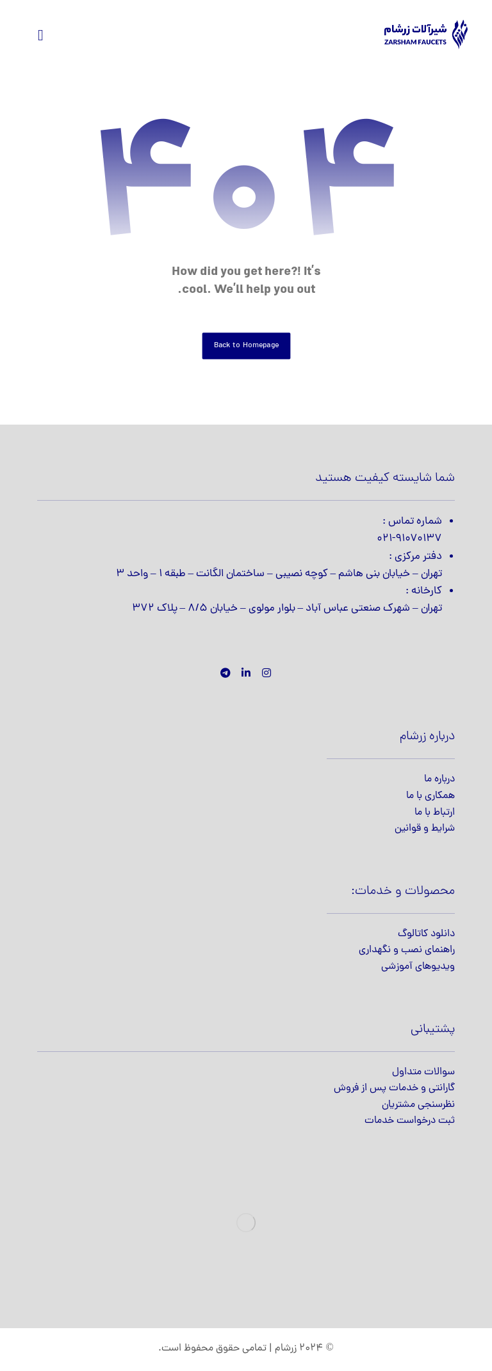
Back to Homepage (246, 346)
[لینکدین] (246, 672)
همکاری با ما (430, 796)
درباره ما (439, 779)
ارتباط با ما (434, 812)
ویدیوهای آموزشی (418, 967)
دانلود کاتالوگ (426, 934)
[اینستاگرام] (266, 672)
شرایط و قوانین (425, 828)
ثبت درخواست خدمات (410, 1121)
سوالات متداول (423, 1072)
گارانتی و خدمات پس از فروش (394, 1088)
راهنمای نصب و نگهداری (407, 950)
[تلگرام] (225, 672)
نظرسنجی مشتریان (418, 1105)
